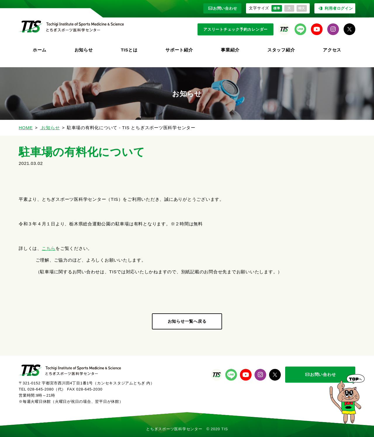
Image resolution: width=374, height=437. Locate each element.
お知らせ (84, 49)
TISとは (129, 49)
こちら (49, 248)
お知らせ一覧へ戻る (187, 321)
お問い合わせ (222, 8)
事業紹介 (230, 49)
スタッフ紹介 (281, 49)
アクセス (332, 49)
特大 (301, 8)
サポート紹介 (179, 49)
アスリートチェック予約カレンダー (235, 29)
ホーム (39, 49)
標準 (276, 8)
